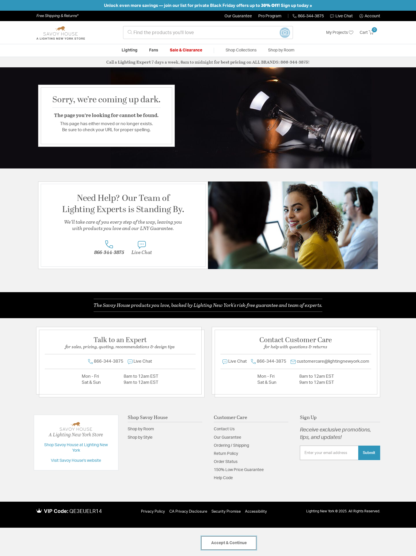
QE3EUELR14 (85, 511)
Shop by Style (140, 437)
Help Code (223, 478)
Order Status (225, 462)
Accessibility (256, 512)
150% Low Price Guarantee (239, 470)
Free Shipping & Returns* (57, 16)
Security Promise (226, 512)
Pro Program (269, 16)
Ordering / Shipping (231, 446)
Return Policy (226, 454)
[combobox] (208, 32)
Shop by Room (141, 429)
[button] (369, 16)
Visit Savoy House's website (76, 461)
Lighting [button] (130, 50)
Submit (369, 453)
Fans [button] (153, 50)
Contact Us (224, 429)
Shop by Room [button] (281, 50)
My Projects (339, 33)
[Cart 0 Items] (370, 33)
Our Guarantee (238, 16)
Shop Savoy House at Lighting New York (76, 448)
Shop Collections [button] (241, 50)
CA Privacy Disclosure (188, 512)
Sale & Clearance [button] (186, 50)
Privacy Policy (153, 512)
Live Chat (341, 16)
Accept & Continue (229, 543)
